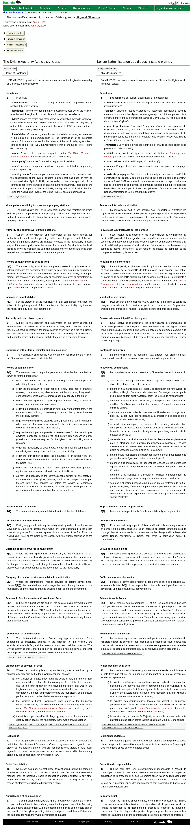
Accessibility (32, 821)
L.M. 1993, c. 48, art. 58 (112, 725)
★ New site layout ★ (14, 12)
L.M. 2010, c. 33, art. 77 (133, 727)
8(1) (9, 553)
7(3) (9, 525)
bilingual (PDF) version (88, 17)
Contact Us (132, 821)
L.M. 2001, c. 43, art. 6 (111, 654)
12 (9, 769)
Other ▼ (143, 8)
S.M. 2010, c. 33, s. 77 (18, 727)
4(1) (9, 266)
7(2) (9, 511)
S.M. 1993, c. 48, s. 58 (18, 725)
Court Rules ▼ (107, 8)
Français (185, 3)
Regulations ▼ (82, 8)
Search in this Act (15, 50)
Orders (127, 8)
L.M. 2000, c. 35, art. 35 (133, 725)
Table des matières (110, 73)
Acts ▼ (62, 8)
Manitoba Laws (21, 8)
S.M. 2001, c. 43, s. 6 (17, 657)
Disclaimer (59, 821)
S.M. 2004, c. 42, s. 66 (58, 725)
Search (45, 8)
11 (9, 740)
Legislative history (15, 33)
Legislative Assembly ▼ (169, 8)
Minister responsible (16, 45)
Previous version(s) (16, 39)
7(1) (9, 372)
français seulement (107, 69)
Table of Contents (16, 73)
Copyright (84, 821)
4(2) (9, 301)
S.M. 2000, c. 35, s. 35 (38, 725)
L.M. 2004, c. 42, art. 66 (154, 725)
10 (9, 670)
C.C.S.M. (47, 12)
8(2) (9, 582)
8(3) (9, 603)
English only (10, 69)
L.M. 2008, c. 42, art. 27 (112, 197)
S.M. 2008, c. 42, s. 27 (18, 197)
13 (9, 800)
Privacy (108, 821)
